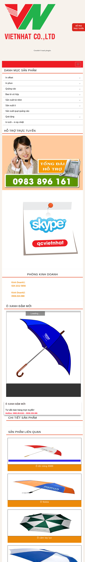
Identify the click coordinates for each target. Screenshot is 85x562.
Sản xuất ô (10, 105)
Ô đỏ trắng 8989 (44, 466)
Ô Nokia (44, 502)
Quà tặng (9, 116)
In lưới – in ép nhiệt (14, 122)
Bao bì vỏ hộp (12, 94)
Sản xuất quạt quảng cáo (17, 111)
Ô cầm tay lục (44, 538)
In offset (9, 77)
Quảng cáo (10, 89)
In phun (9, 83)
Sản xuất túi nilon (13, 100)
